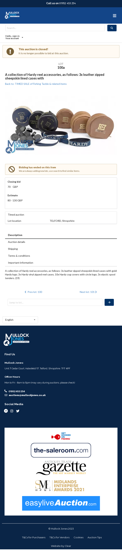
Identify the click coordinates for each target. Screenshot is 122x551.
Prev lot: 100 (33, 291)
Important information (20, 262)
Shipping (13, 248)
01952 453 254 (67, 3)
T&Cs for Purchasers (33, 537)
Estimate (13, 195)
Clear (68, 545)
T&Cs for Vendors (59, 537)
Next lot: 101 (89, 291)
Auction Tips (95, 537)
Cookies (78, 537)
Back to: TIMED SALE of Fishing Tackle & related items (36, 83)
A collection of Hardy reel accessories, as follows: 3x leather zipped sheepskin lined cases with (54, 76)
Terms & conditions (19, 255)
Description (15, 234)
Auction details (16, 241)
